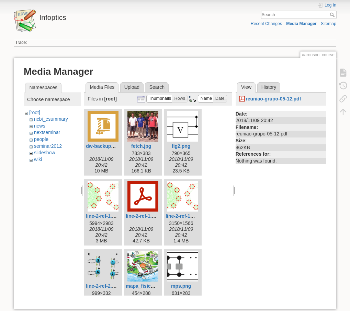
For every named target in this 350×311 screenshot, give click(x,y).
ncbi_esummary (51, 119)
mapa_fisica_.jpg (145, 286)
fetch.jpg (141, 146)
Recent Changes (266, 23)
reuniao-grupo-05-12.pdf (273, 98)
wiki (38, 159)
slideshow (44, 152)
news (39, 126)
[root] (34, 112)
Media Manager (301, 23)
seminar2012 (48, 146)
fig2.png (181, 146)
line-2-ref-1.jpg (102, 216)
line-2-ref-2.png (103, 286)
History (268, 87)
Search (333, 14)
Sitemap (328, 23)
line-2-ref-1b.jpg (184, 216)
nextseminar (47, 132)
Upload (131, 87)
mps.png (181, 286)
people (41, 139)
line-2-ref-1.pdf (142, 216)
